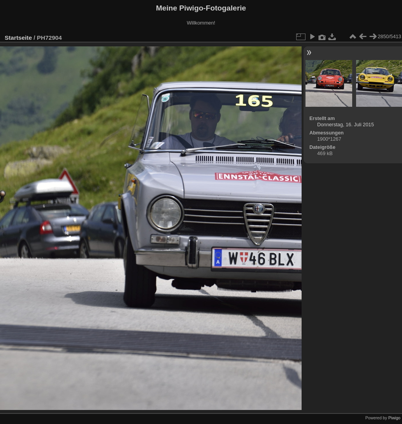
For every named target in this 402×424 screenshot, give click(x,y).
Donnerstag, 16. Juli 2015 (345, 124)
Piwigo (394, 417)
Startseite (18, 37)
